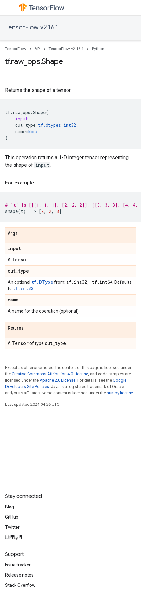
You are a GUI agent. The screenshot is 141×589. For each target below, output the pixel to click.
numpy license (120, 393)
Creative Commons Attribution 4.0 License (50, 374)
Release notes (19, 575)
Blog (9, 506)
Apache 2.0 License (57, 380)
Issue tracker (18, 564)
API (38, 48)
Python (98, 48)
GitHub (11, 517)
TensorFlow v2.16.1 (31, 27)
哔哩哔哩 (14, 537)
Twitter (12, 527)
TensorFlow (15, 48)
